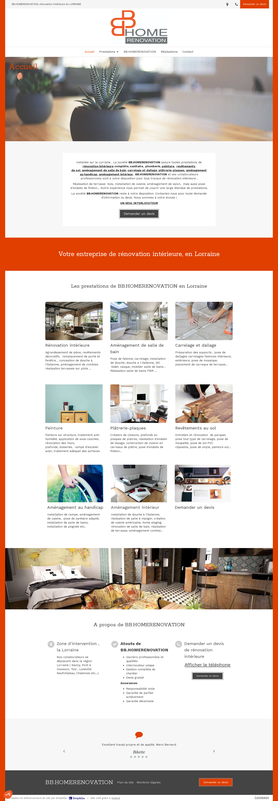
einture (169, 166)
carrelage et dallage (142, 170)
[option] (139, 751)
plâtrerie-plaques (172, 170)
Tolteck (115, 798)
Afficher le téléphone (207, 664)
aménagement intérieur (116, 174)
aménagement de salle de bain (104, 170)
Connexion (262, 797)
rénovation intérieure (98, 166)
